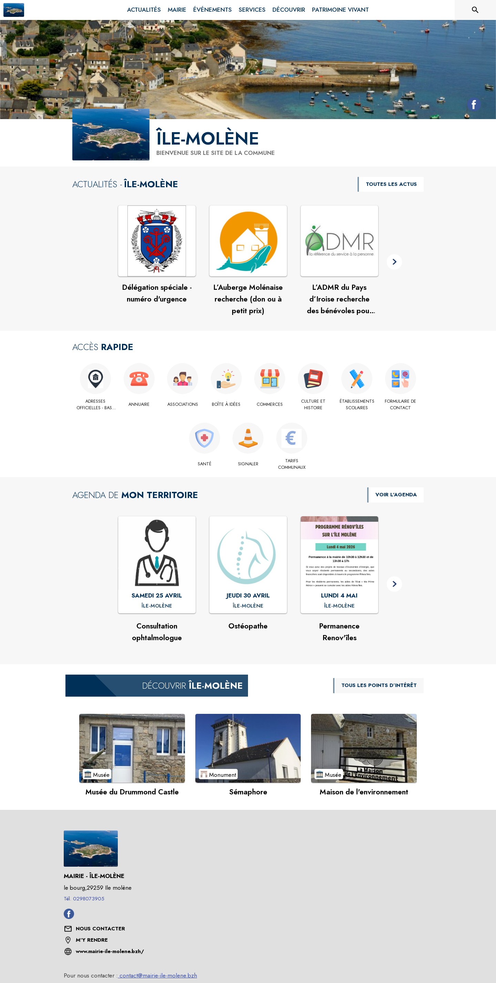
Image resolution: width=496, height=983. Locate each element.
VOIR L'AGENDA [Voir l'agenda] (396, 494)
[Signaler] (248, 464)
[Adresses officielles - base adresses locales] (95, 404)
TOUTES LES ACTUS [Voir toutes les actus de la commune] (391, 184)
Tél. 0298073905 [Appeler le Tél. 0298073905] (84, 898)
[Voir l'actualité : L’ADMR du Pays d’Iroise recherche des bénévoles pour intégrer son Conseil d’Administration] (339, 240)
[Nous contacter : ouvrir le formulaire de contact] (100, 929)
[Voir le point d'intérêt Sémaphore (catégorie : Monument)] (248, 748)
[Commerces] (270, 404)
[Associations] (183, 404)
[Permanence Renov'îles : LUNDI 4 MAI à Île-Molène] (339, 606)
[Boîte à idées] (226, 404)
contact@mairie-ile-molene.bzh (157, 975)
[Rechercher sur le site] (475, 10)
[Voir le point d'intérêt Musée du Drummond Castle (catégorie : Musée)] (132, 748)
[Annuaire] (139, 404)
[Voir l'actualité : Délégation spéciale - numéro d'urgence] (157, 240)
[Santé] (204, 464)
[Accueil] (13, 10)
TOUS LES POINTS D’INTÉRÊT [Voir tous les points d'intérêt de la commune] (379, 685)
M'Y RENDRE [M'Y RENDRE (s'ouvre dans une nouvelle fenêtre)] (92, 940)
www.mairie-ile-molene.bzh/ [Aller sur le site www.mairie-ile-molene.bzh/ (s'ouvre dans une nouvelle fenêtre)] (110, 951)
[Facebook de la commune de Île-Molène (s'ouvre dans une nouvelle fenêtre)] (472, 105)
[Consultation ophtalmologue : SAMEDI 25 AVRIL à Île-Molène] (157, 606)
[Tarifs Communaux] (291, 464)
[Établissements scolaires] (357, 404)
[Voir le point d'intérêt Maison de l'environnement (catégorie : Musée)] (364, 748)
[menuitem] (144, 10)
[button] (394, 262)
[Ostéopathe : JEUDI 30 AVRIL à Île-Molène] (248, 606)
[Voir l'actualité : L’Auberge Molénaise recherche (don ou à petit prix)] (248, 240)
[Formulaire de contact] (401, 404)
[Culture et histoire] (313, 404)
